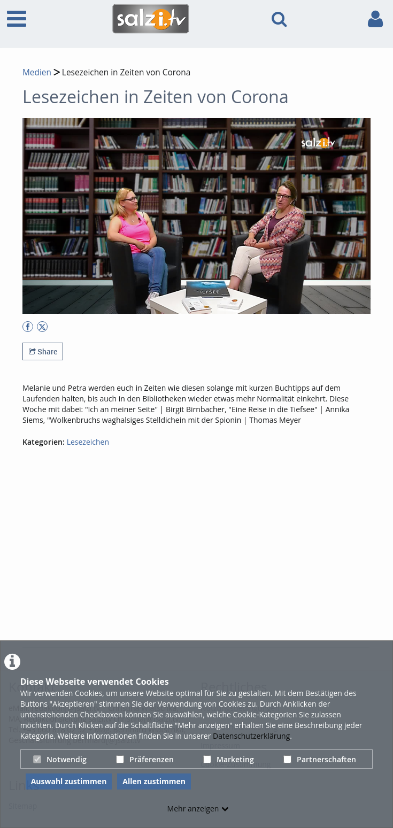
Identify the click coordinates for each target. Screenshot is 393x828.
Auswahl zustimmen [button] (69, 781)
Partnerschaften (319, 759)
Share (43, 351)
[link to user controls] (375, 19)
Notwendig (60, 759)
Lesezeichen (88, 442)
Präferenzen (145, 759)
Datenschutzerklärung (251, 736)
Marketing (228, 759)
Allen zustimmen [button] (154, 781)
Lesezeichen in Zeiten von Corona (125, 72)
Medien (36, 72)
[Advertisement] (207, 566)
